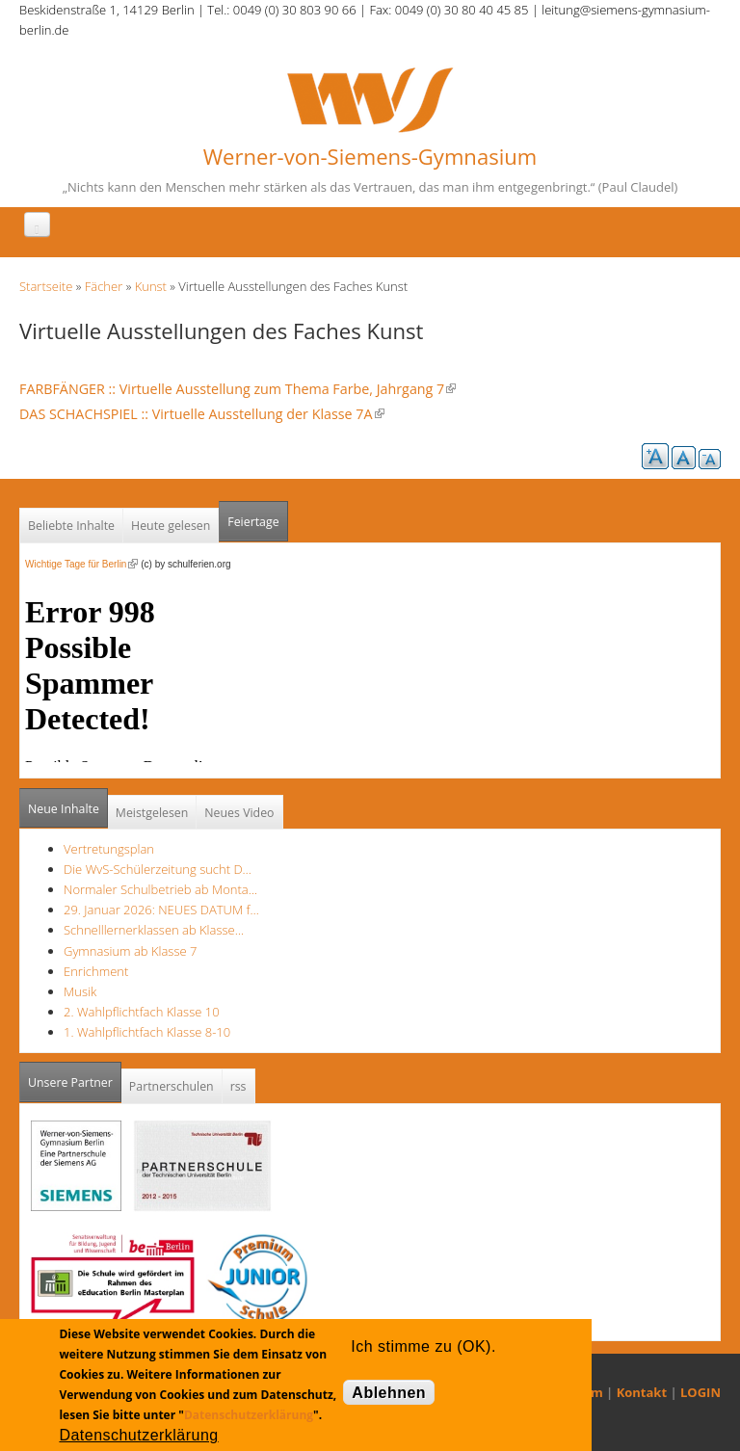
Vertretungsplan (109, 848)
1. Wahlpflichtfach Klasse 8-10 (147, 1032)
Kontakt (642, 1392)
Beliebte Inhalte (71, 525)
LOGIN (700, 1392)
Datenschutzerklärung (248, 1415)
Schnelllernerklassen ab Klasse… (154, 929)
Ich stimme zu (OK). (423, 1346)
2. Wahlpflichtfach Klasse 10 (142, 1011)
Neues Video (239, 813)
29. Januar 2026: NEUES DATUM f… (161, 909)
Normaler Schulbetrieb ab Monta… (160, 889)
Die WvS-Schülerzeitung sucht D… (157, 869)
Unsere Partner (74, 1077)
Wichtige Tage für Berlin (81, 564)
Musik (80, 991)
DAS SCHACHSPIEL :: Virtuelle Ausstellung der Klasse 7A (201, 414)
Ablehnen (389, 1393)
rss (238, 1086)
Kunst (151, 286)
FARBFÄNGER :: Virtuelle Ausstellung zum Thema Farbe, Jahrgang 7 (237, 389)
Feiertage (252, 522)
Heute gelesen (170, 525)
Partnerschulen (171, 1086)
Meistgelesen (152, 813)
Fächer (103, 286)
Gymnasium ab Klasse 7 (130, 951)
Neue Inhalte (63, 809)
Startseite (45, 286)
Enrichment (96, 971)
